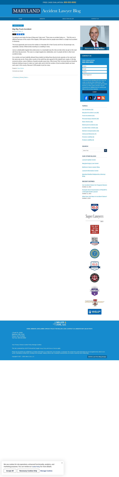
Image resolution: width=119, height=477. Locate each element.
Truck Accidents (87, 115)
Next (26, 77)
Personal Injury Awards (89, 118)
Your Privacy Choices (17, 339)
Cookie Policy (26, 339)
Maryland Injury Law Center (89, 161)
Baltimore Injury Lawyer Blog (90, 165)
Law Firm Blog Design (99, 351)
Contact (95, 18)
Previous (15, 77)
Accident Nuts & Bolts (89, 127)
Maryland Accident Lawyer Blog (46, 11)
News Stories (20, 68)
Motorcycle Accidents (89, 124)
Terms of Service (53, 343)
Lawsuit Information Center (89, 168)
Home (20, 18)
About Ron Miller (68, 18)
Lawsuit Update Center (88, 158)
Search (105, 149)
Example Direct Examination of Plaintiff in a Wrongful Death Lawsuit (94, 186)
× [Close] (62, 463)
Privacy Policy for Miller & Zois (57, 323)
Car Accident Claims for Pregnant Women (93, 180)
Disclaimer (44, 323)
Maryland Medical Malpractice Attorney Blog (94, 172)
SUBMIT (95, 92)
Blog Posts (84, 323)
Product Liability (87, 138)
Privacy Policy (43, 343)
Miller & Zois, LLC (30, 351)
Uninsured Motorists (88, 132)
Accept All (10, 471)
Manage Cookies (35, 339)
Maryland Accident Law (89, 112)
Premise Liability (87, 135)
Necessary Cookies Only (28, 471)
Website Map (77, 323)
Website (42, 18)
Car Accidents (87, 109)
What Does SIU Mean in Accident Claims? (93, 191)
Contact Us (69, 323)
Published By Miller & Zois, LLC (100, 11)
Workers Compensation (90, 129)
